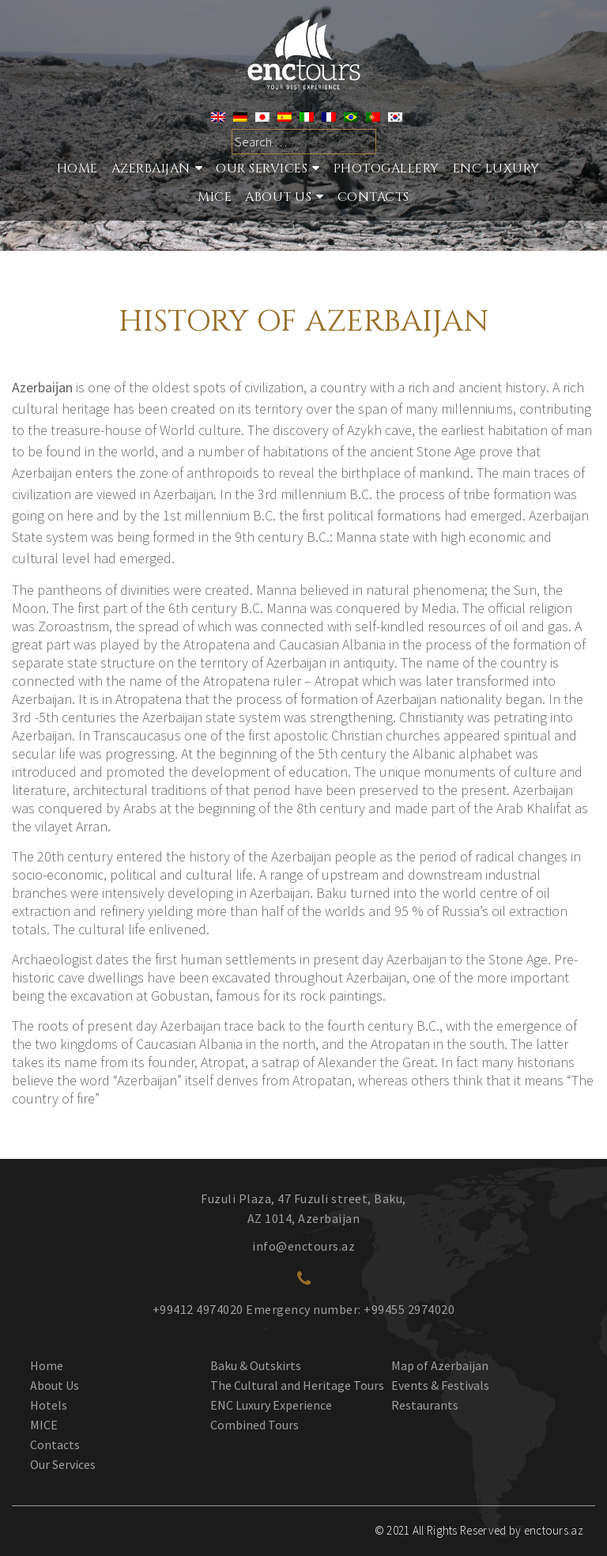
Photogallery (386, 168)
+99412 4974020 (198, 1309)
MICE (215, 197)
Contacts (373, 197)
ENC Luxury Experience (271, 1405)
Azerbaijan (150, 168)
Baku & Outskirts (255, 1365)
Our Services (63, 1464)
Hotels (48, 1405)
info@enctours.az (303, 1246)
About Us (278, 197)
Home (77, 168)
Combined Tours (254, 1425)
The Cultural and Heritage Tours (297, 1385)
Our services (261, 168)
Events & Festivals (440, 1385)
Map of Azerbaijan (439, 1365)
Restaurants (424, 1405)
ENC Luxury (496, 168)
